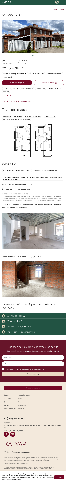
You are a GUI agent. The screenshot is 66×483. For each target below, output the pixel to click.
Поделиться (6, 96)
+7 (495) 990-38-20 (15, 418)
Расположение (23, 402)
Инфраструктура (10, 409)
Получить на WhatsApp (49, 83)
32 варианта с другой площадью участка (18, 101)
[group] (33, 36)
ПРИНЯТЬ (59, 477)
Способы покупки (24, 395)
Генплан (6, 405)
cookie (29, 467)
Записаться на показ (33, 388)
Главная (6, 395)
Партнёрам (22, 405)
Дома (5, 402)
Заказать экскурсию (17, 83)
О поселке (7, 398)
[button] (4, 38)
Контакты (21, 409)
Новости (21, 398)
